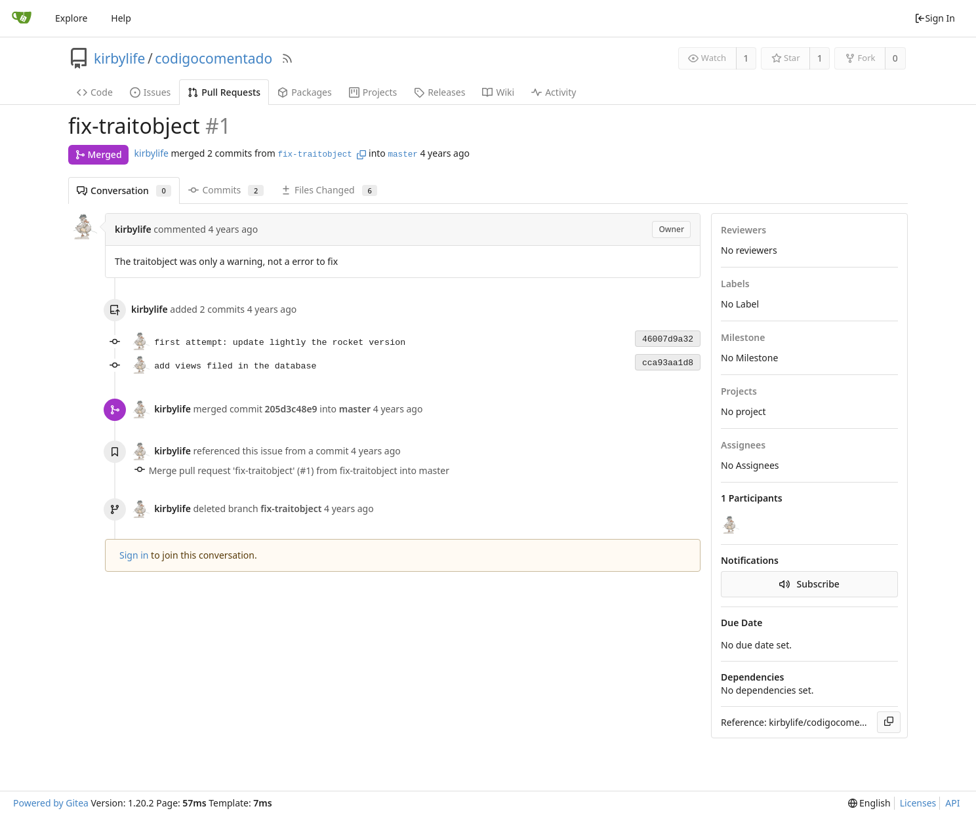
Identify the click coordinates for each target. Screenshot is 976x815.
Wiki (498, 92)
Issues (150, 92)
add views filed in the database (235, 366)
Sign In (934, 18)
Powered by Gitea (51, 803)
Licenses (918, 803)
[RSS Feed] (287, 58)
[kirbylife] (731, 524)
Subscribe (809, 584)
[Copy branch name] (361, 154)
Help (121, 18)
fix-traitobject (314, 154)
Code (95, 92)
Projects (373, 92)
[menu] (869, 803)
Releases (439, 92)
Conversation (124, 190)
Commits (225, 190)
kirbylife (119, 58)
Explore (71, 18)
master (402, 154)
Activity (553, 92)
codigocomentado (213, 58)
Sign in (133, 555)
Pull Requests (224, 92)
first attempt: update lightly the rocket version (279, 343)
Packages (304, 92)
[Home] (21, 18)
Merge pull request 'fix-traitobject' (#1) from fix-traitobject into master (299, 470)
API (952, 803)
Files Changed (329, 190)
